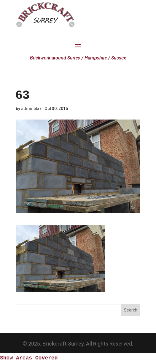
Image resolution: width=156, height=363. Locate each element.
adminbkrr (31, 108)
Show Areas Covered (29, 358)
